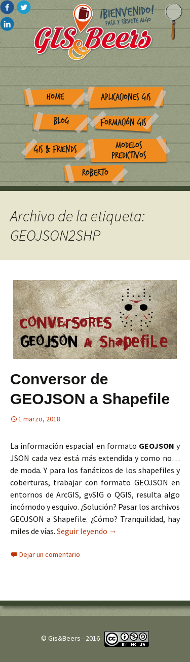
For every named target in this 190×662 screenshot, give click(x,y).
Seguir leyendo (87, 531)
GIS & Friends (55, 149)
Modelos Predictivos (128, 151)
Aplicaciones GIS (126, 97)
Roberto (95, 173)
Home (55, 96)
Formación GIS (123, 122)
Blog (61, 121)
